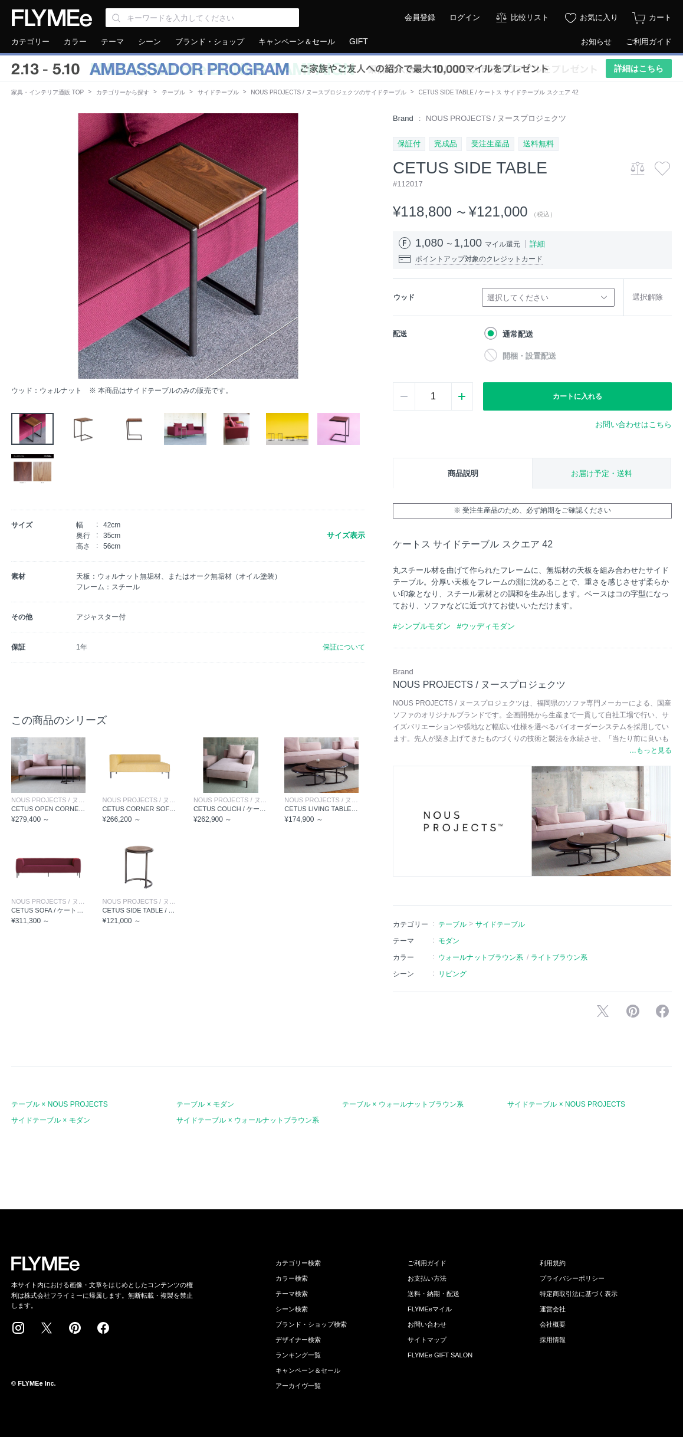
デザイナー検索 (298, 1339)
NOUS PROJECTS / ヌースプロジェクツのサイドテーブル (328, 92)
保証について (344, 647)
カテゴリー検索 (298, 1263)
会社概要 (553, 1324)
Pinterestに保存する (632, 1011)
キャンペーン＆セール (296, 41)
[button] (20, 246)
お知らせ (596, 41)
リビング (452, 974)
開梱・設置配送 (529, 356)
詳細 (537, 244)
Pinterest (75, 1328)
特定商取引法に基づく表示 (579, 1293)
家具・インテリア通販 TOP (47, 92)
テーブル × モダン (205, 1104)
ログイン (464, 17)
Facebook (103, 1328)
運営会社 (553, 1309)
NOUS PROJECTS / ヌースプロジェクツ (496, 118)
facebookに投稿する (662, 1011)
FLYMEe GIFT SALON (440, 1355)
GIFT (358, 41)
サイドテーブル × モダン (50, 1120)
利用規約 (553, 1263)
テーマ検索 (291, 1293)
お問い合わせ (427, 1324)
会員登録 (420, 17)
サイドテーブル (218, 92)
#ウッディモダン (486, 626)
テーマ (112, 41)
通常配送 (518, 334)
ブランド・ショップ (209, 41)
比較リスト (530, 17)
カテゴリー (30, 41)
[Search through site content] (202, 17)
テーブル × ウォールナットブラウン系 (403, 1104)
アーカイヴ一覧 (298, 1385)
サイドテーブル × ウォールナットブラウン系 (247, 1120)
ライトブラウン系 (559, 957)
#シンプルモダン (422, 626)
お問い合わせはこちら (633, 424)
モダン (448, 941)
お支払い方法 (427, 1278)
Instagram (18, 1328)
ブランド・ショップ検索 (311, 1324)
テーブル (173, 92)
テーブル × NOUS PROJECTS (59, 1104)
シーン (149, 41)
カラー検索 (291, 1278)
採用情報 (553, 1339)
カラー (75, 41)
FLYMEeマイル (430, 1309)
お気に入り (599, 17)
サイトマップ (427, 1339)
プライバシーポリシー (572, 1278)
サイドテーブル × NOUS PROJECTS (566, 1104)
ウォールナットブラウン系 (480, 957)
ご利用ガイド (649, 41)
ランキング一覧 (298, 1355)
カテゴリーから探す (122, 92)
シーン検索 (291, 1309)
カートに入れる (577, 396)
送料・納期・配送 (433, 1293)
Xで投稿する (602, 1011)
